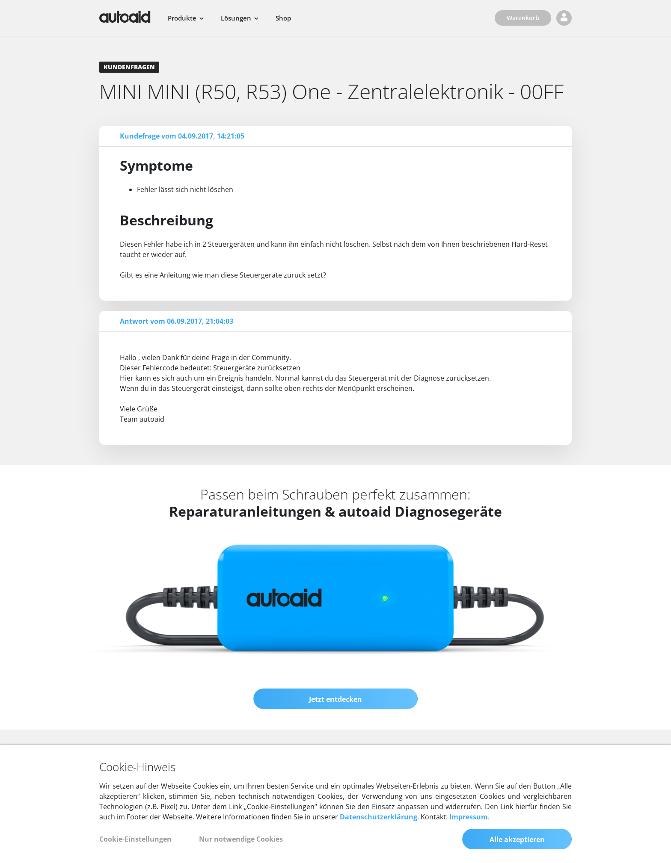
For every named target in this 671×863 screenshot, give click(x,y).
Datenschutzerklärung (378, 817)
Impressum (468, 817)
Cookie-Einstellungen (135, 839)
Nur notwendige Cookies (241, 839)
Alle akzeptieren (517, 839)
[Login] (564, 18)
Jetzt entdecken (335, 699)
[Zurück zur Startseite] (125, 17)
